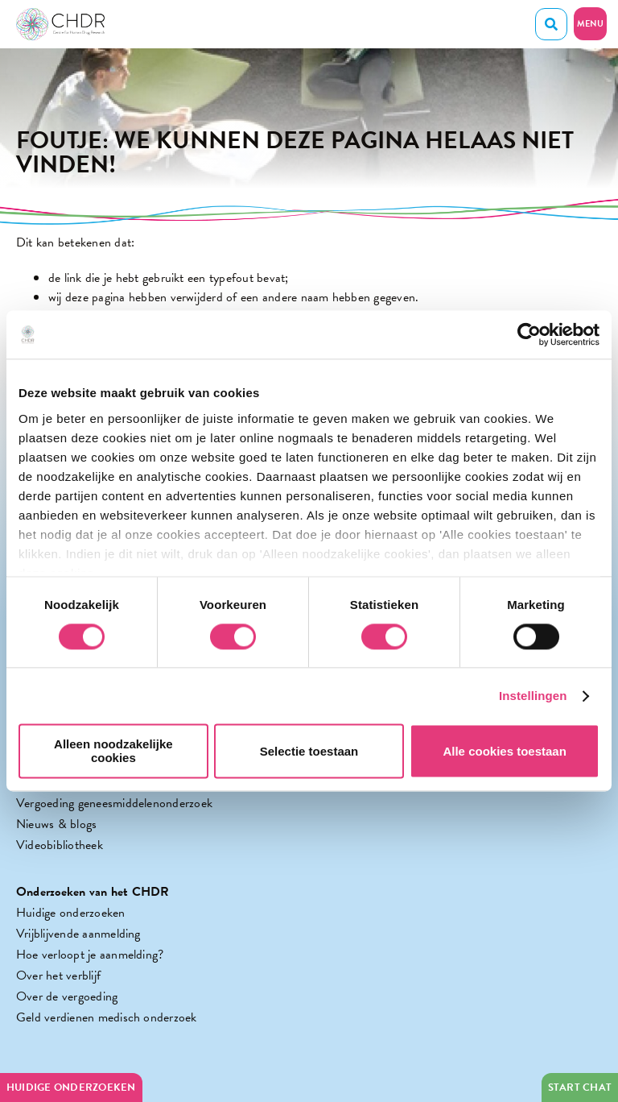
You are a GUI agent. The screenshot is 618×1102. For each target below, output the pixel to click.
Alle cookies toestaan (504, 751)
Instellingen (533, 695)
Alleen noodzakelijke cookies (113, 751)
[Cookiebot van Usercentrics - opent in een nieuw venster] (529, 334)
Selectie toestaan (309, 751)
